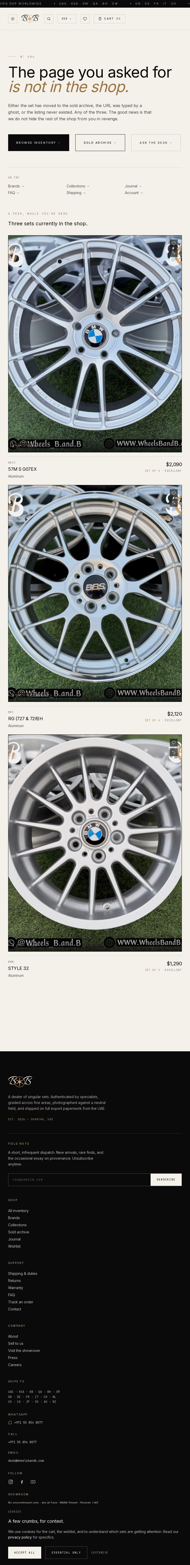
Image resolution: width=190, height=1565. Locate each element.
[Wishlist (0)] (85, 18)
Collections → (78, 186)
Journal (14, 1239)
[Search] (48, 18)
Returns (14, 1280)
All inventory (18, 1210)
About (13, 1336)
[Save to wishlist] (174, 243)
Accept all (24, 1552)
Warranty (15, 1288)
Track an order (20, 1302)
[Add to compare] (174, 253)
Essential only (66, 1552)
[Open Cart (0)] (109, 18)
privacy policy (20, 1537)
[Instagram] (10, 1481)
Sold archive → (100, 142)
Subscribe (166, 1179)
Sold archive (18, 1232)
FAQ (11, 1295)
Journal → (133, 186)
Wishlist (14, 1246)
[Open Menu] (12, 18)
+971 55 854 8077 (22, 1442)
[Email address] (79, 1180)
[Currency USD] (66, 18)
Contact (14, 1309)
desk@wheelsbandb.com (26, 1461)
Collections (17, 1225)
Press (13, 1357)
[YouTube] (33, 1481)
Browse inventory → (38, 142)
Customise (99, 1552)
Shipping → (76, 192)
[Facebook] (21, 1481)
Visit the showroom (24, 1350)
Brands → (16, 186)
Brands (14, 1218)
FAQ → (14, 192)
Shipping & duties (22, 1273)
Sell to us (15, 1343)
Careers (15, 1365)
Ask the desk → (156, 142)
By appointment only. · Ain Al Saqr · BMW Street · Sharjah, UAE (53, 1503)
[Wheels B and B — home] (29, 19)
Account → (134, 192)
